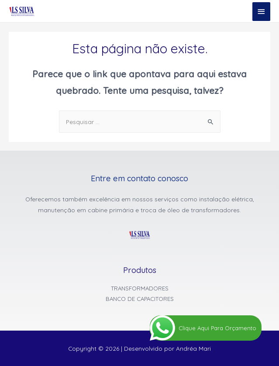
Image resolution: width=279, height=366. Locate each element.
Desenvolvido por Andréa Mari (167, 348)
